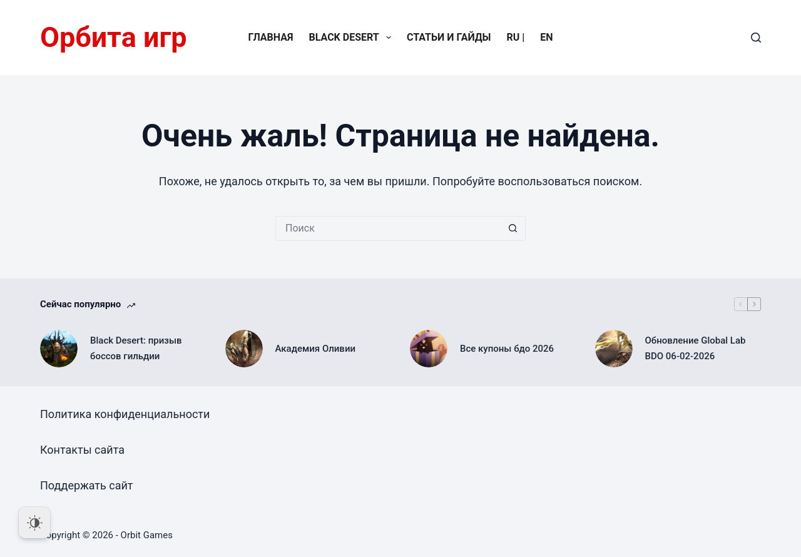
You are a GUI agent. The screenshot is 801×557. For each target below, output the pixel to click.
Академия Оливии (315, 348)
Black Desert (352, 37)
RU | (516, 37)
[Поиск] (756, 38)
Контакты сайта (82, 449)
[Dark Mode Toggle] (34, 522)
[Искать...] (388, 228)
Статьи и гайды (449, 37)
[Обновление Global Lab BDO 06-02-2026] (614, 348)
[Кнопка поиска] (513, 228)
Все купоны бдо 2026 (507, 348)
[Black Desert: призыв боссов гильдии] (59, 348)
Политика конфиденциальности (125, 414)
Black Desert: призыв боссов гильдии (136, 348)
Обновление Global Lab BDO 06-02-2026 (695, 348)
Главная (270, 37)
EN (546, 37)
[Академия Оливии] (244, 348)
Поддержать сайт (86, 485)
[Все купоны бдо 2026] (428, 348)
